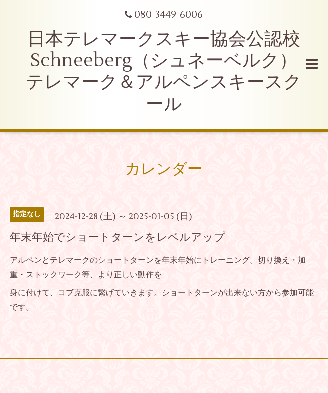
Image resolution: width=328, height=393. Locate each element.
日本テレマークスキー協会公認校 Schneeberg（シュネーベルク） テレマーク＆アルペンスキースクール (164, 72)
